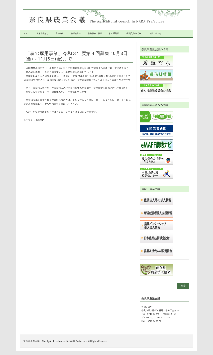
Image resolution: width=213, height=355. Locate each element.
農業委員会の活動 (134, 33)
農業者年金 (76, 33)
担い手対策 (114, 33)
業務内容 (60, 33)
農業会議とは (43, 33)
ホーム (26, 33)
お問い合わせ (155, 33)
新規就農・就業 (95, 33)
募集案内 (40, 120)
